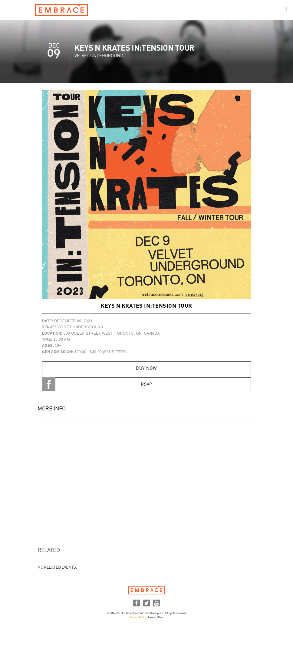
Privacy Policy (138, 617)
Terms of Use (155, 617)
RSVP (146, 385)
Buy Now (146, 368)
